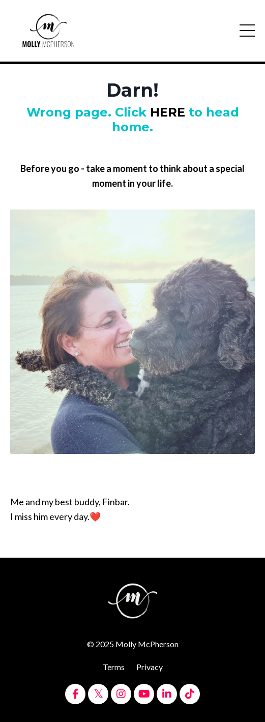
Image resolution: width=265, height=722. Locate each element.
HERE (167, 112)
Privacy (149, 667)
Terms (114, 667)
